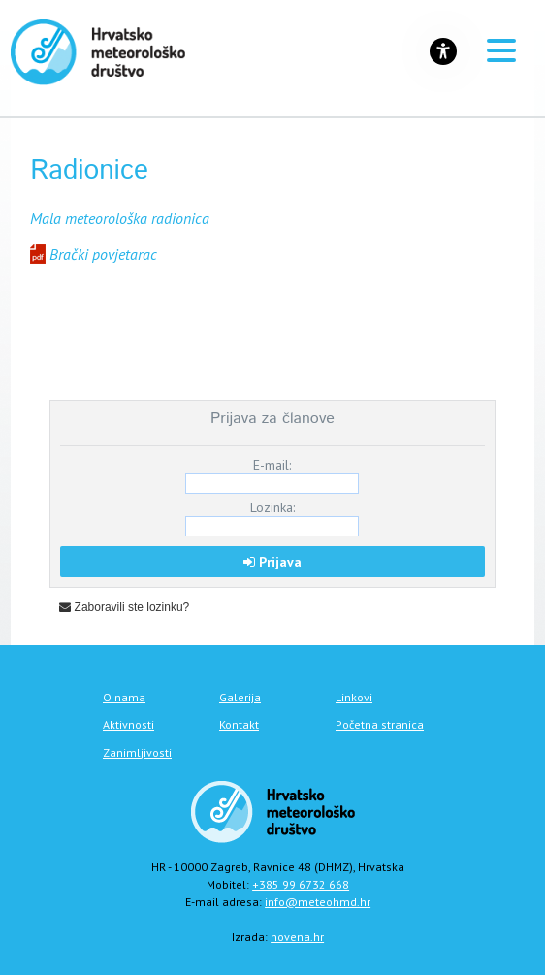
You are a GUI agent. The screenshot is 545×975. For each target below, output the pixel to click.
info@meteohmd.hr (317, 901)
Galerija (240, 697)
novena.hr (297, 936)
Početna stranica (380, 724)
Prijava (272, 561)
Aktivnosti (128, 724)
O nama (124, 697)
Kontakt (239, 724)
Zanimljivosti (137, 752)
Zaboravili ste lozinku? (124, 607)
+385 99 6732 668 (300, 884)
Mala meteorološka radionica (119, 218)
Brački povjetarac (103, 254)
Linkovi (354, 697)
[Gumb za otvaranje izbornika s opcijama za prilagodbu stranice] (443, 51)
